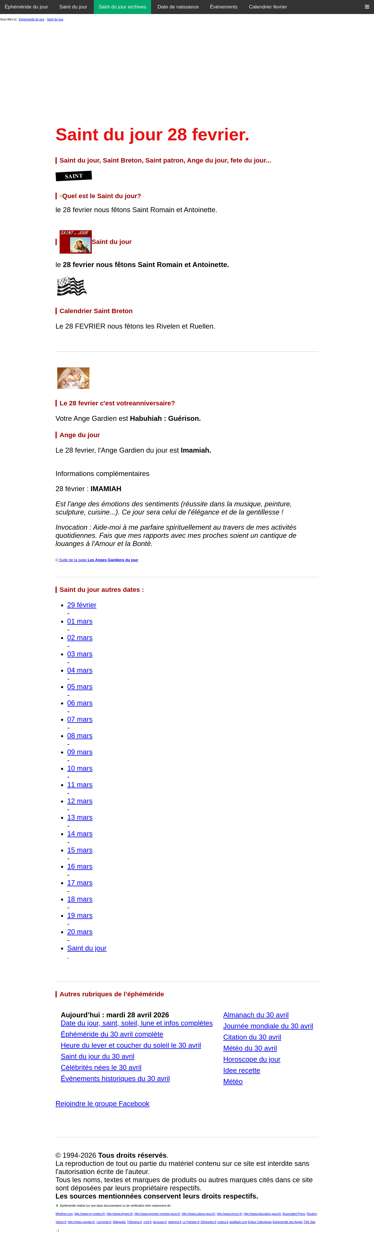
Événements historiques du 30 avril (115, 1078)
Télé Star (310, 1222)
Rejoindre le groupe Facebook (103, 1104)
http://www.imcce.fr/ (229, 1213)
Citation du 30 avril (252, 1037)
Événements (224, 7)
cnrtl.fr (147, 1222)
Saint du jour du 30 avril (97, 1056)
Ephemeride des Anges (288, 1222)
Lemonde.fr (103, 1222)
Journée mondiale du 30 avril (268, 1026)
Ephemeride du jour (31, 19)
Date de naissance (178, 7)
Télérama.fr (134, 1222)
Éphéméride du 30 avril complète (112, 1034)
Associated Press (294, 1213)
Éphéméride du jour (26, 7)
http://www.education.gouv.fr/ (262, 1213)
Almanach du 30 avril (256, 1015)
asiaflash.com (238, 1222)
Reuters (312, 1213)
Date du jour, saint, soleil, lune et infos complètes (137, 1023)
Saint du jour (73, 7)
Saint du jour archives (122, 7)
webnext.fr (174, 1222)
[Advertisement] (187, 72)
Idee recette (241, 1070)
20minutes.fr (208, 1222)
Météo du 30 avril (250, 1048)
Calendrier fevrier (268, 7)
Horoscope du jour (251, 1059)
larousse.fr (160, 1222)
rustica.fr (222, 1222)
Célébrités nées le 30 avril (101, 1067)
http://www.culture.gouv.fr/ (198, 1213)
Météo (233, 1081)
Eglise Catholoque (260, 1222)
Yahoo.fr (61, 1222)
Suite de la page (97, 560)
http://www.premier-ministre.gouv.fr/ (157, 1213)
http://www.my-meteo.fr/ (89, 1213)
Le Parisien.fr (191, 1222)
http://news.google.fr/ (81, 1222)
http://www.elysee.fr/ (120, 1213)
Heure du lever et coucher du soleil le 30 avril (131, 1045)
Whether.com (64, 1213)
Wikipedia (119, 1222)
